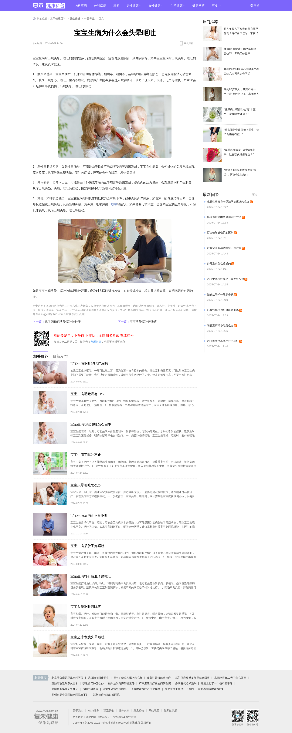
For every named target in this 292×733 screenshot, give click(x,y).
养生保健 (75, 18)
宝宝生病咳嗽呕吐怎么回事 (90, 424)
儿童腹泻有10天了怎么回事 (230, 677)
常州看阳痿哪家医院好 (211, 689)
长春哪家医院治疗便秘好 (145, 689)
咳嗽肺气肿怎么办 (93, 683)
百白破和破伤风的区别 (220, 232)
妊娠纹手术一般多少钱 (220, 294)
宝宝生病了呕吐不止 (85, 455)
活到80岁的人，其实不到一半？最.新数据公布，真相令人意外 (241, 94)
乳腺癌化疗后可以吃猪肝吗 (223, 309)
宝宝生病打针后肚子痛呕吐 (90, 576)
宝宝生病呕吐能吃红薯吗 (89, 363)
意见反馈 (139, 710)
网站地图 (154, 710)
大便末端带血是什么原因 (179, 689)
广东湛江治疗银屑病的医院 (155, 683)
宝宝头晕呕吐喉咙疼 (137, 321)
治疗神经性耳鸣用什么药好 (223, 340)
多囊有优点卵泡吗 (185, 683)
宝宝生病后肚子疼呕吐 (87, 546)
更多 (254, 194)
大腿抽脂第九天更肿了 (65, 689)
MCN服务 (93, 710)
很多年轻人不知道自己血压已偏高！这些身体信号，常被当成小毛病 (241, 33)
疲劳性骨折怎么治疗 (159, 677)
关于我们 (78, 710)
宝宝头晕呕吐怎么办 (85, 485)
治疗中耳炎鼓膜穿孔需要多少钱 (225, 279)
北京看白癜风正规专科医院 (67, 677)
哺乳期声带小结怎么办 (220, 325)
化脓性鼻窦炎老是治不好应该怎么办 (228, 201)
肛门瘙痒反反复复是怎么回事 (192, 677)
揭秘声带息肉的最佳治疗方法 (224, 217)
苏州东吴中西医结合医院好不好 (70, 694)
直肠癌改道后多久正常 (65, 683)
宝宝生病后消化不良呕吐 (89, 515)
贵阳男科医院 (90, 689)
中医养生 (89, 18)
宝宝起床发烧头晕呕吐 (87, 637)
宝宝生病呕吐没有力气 (87, 394)
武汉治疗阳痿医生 (98, 677)
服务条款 (124, 710)
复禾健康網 (170, 710)
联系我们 (109, 710)
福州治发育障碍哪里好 (121, 683)
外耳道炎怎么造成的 (219, 263)
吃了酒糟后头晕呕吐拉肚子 (57, 321)
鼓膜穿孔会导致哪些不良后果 (224, 248)
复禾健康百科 (58, 18)
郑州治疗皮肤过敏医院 (106, 694)
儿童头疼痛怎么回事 (115, 689)
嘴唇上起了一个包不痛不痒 (217, 683)
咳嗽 (114, 204)
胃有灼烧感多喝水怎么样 (127, 677)
